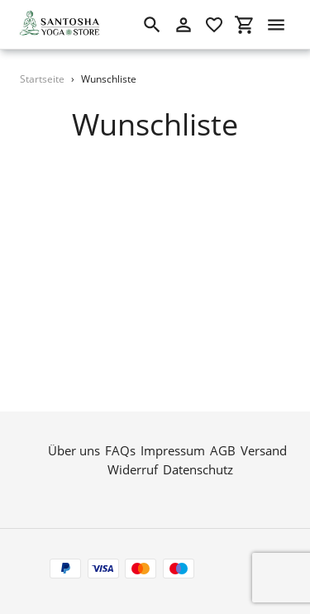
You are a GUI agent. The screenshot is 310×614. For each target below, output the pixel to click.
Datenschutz (198, 468)
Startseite (42, 79)
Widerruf (132, 468)
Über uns (74, 450)
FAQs (120, 450)
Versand (264, 450)
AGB (223, 450)
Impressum (173, 450)
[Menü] (276, 24)
